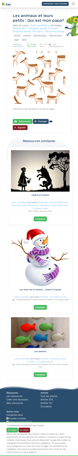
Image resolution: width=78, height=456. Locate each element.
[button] (50, 121)
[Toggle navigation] (73, 3)
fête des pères (56, 35)
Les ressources (14, 396)
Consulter (40, 219)
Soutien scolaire (16, 418)
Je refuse (24, 430)
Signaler (20, 127)
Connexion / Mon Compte (55, 4)
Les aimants (40, 351)
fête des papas (40, 35)
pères (24, 40)
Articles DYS (47, 399)
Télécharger (22, 121)
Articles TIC (46, 403)
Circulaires (46, 406)
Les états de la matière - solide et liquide (40, 290)
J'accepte (12, 430)
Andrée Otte (18, 46)
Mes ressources (15, 403)
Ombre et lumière (40, 195)
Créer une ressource (17, 399)
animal (17, 35)
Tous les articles (49, 396)
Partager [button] (40, 121)
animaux (27, 35)
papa (16, 40)
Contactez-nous (15, 414)
